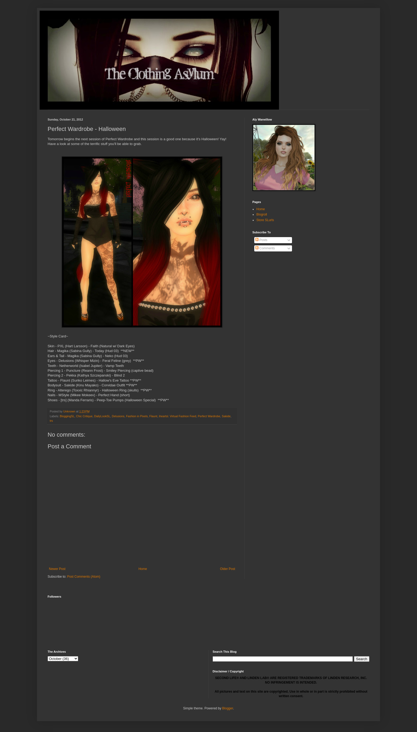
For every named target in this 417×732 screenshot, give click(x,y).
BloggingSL (67, 416)
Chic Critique (84, 416)
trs (51, 420)
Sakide (226, 416)
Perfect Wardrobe (209, 416)
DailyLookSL (102, 416)
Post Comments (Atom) (83, 576)
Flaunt (153, 416)
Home (143, 569)
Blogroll (261, 214)
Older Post (227, 569)
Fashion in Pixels (137, 416)
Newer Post (57, 569)
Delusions (118, 416)
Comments (265, 248)
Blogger (227, 708)
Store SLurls (265, 220)
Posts (261, 240)
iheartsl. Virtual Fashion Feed (177, 416)
